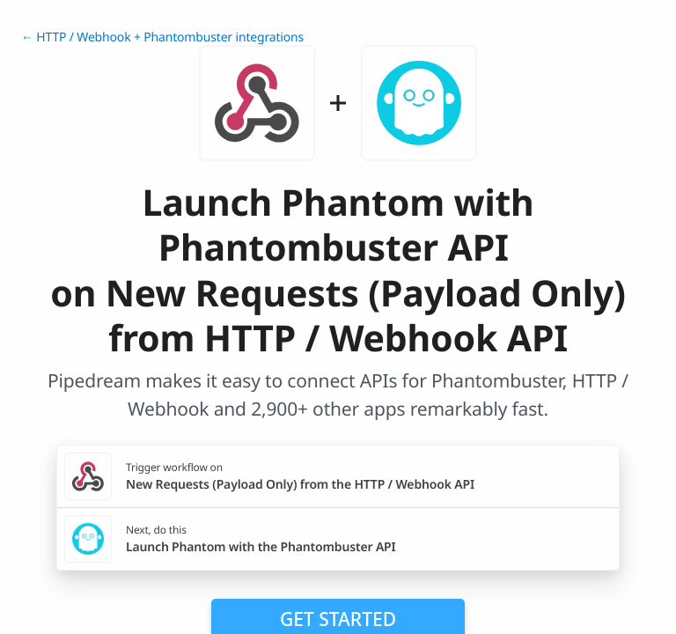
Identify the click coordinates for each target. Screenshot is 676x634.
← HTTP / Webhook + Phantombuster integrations (162, 37)
